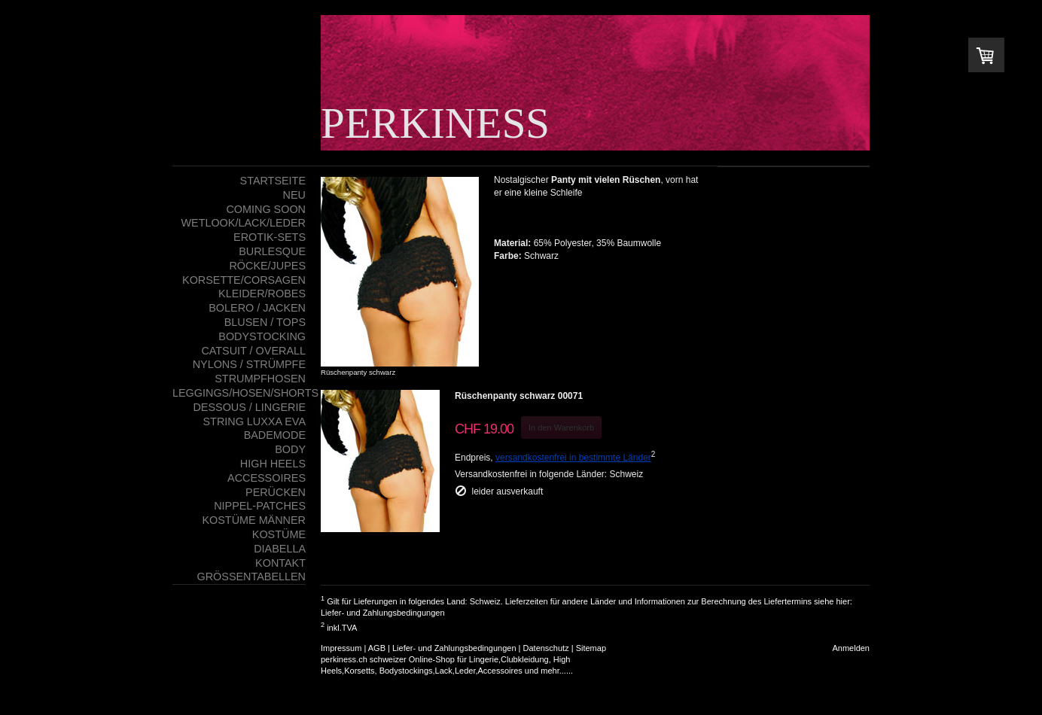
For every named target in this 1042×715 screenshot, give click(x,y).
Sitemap (591, 648)
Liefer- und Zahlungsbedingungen (383, 612)
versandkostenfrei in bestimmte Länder (573, 457)
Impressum (341, 648)
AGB (376, 648)
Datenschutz (546, 648)
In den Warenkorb (561, 427)
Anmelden (851, 648)
